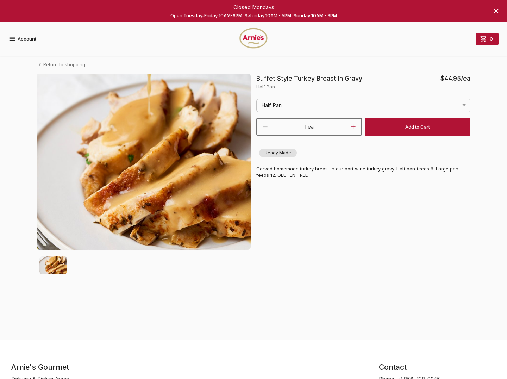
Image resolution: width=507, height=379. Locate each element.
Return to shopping (61, 64)
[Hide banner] (496, 11)
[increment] (353, 127)
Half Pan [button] (271, 105)
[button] (278, 153)
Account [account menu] (22, 39)
